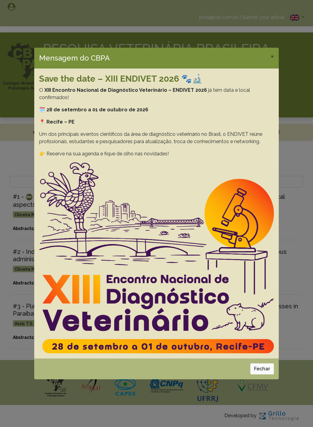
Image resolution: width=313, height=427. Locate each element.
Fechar (262, 369)
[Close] (272, 56)
